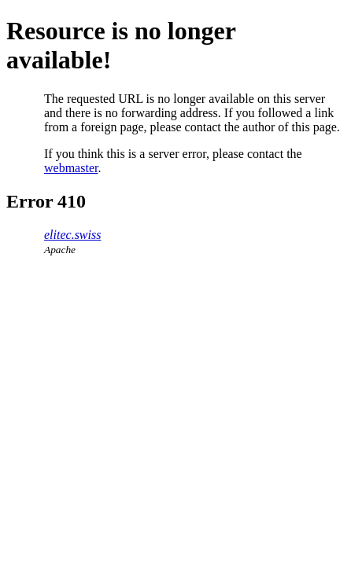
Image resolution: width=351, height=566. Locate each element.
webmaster (71, 168)
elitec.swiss (72, 234)
